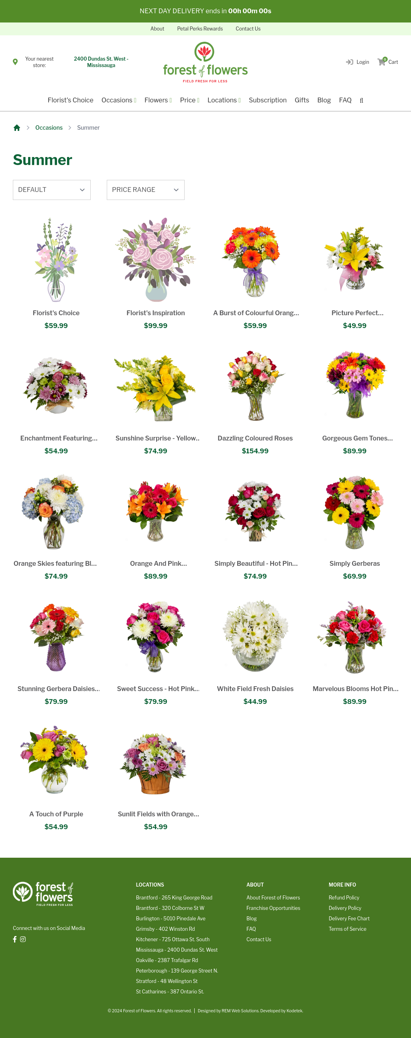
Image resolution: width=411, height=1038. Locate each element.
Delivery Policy (345, 908)
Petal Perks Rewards (200, 29)
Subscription (268, 100)
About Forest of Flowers (273, 898)
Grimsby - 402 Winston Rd (165, 929)
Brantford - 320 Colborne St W (170, 908)
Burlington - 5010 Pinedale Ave (171, 919)
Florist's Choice (71, 100)
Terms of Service (347, 929)
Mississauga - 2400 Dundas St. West (177, 950)
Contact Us (248, 29)
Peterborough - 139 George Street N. (177, 971)
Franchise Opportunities (273, 908)
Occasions (49, 127)
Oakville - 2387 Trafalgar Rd (167, 960)
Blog (324, 100)
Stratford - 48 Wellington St (167, 981)
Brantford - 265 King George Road (174, 898)
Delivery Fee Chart (349, 919)
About (158, 29)
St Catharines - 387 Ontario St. (170, 992)
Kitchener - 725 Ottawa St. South (173, 939)
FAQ (345, 100)
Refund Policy (344, 898)
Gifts (302, 100)
